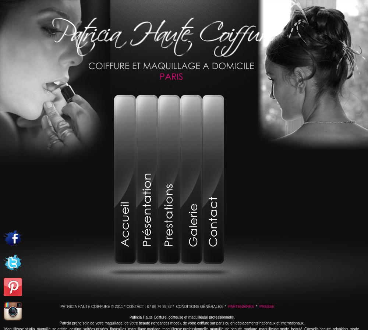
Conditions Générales (199, 307)
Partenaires (241, 307)
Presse (267, 307)
